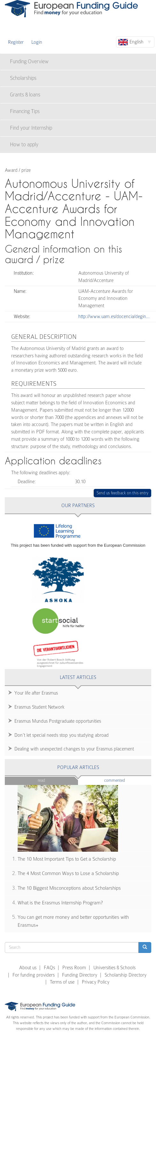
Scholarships (23, 78)
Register (16, 42)
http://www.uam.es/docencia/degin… (114, 316)
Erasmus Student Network (39, 707)
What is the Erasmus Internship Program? (60, 903)
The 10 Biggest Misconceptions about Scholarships (69, 888)
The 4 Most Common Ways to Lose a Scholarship (68, 873)
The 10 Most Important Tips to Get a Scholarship (67, 859)
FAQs (49, 967)
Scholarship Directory (125, 975)
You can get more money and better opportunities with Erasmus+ (73, 921)
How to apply (24, 144)
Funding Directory (79, 975)
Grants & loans (25, 95)
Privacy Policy (95, 982)
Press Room (74, 967)
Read (41, 780)
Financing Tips (25, 111)
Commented (124, 780)
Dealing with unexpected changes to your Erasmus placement (74, 748)
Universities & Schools (114, 967)
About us (27, 967)
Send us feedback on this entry (123, 493)
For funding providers (33, 975)
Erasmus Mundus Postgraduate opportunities (57, 721)
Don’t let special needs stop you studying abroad (61, 735)
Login (36, 42)
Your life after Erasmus (36, 693)
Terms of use (62, 982)
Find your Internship (31, 128)
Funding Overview (29, 61)
